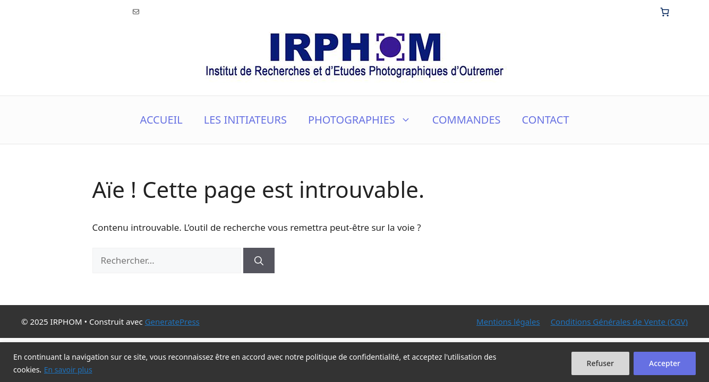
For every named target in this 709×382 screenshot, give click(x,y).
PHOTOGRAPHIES (365, 120)
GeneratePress (172, 321)
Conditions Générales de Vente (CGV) (619, 321)
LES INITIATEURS (245, 119)
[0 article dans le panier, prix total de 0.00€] (664, 12)
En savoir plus (68, 369)
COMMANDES (466, 119)
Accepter (664, 363)
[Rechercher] (259, 260)
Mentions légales (508, 321)
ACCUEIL (161, 119)
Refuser (600, 363)
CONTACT (545, 119)
